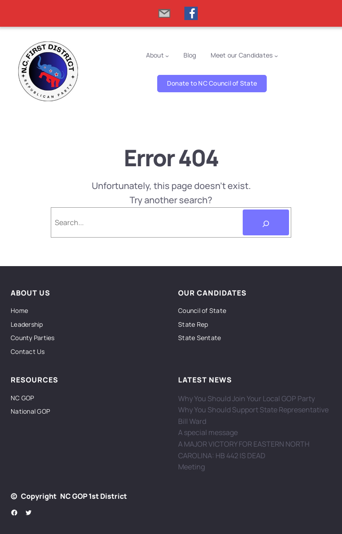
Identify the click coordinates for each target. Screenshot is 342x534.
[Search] (266, 222)
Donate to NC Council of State (212, 83)
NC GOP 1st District (93, 496)
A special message (208, 432)
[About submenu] (167, 55)
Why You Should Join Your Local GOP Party (246, 398)
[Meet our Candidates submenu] (276, 55)
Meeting (191, 467)
